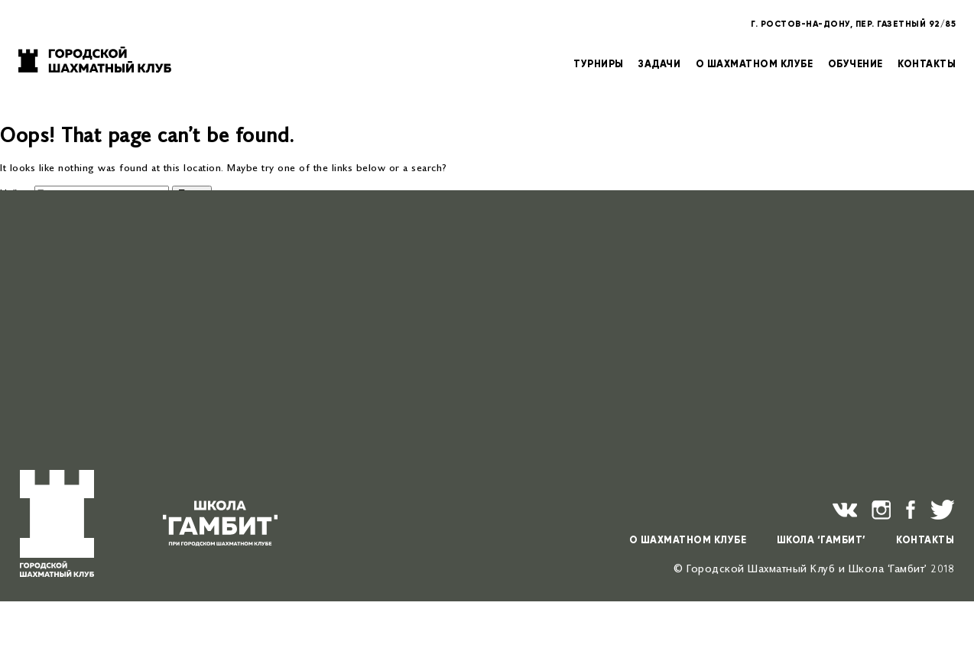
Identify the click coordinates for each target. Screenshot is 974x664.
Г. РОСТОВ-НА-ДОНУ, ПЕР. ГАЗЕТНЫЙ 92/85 (853, 23)
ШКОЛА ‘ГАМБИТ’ (821, 540)
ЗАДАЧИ (659, 63)
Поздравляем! (65, 241)
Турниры (52, 333)
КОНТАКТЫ (927, 63)
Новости (51, 344)
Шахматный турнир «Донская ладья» (120, 253)
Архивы (18, 439)
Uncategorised (65, 367)
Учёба (45, 356)
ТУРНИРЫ (598, 63)
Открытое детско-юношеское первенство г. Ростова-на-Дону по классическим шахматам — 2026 (267, 287)
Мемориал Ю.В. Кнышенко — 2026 (115, 264)
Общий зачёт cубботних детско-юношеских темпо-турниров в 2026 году (210, 275)
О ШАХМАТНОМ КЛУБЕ (754, 63)
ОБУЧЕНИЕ (855, 63)
